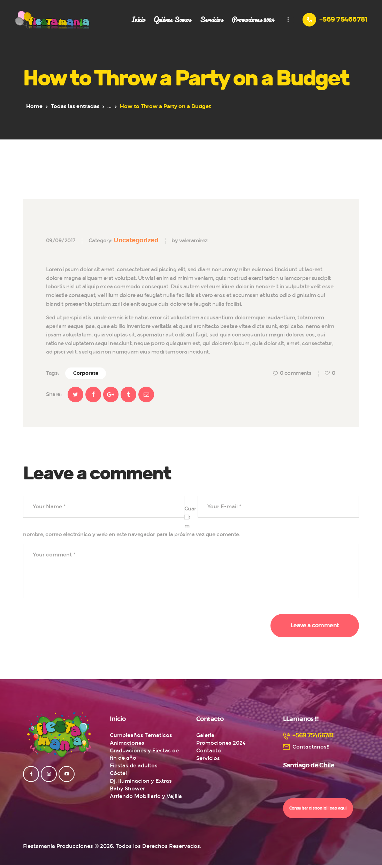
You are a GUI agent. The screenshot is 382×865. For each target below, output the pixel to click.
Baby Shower (127, 789)
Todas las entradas (75, 106)
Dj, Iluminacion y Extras (141, 781)
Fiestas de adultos (134, 765)
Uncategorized (136, 240)
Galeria (205, 735)
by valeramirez (189, 240)
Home (34, 106)
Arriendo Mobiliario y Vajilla (146, 796)
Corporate (85, 373)
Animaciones (127, 743)
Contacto (208, 751)
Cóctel (118, 773)
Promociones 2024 (221, 743)
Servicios (208, 758)
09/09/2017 (60, 240)
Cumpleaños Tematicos (141, 735)
